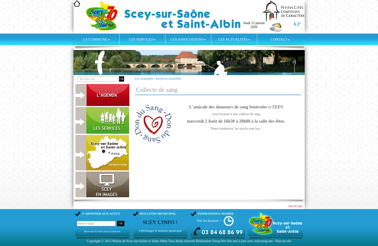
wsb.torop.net (263, 241)
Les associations (188, 39)
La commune (96, 39)
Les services (142, 39)
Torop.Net (219, 241)
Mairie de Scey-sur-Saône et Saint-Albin (139, 241)
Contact (280, 39)
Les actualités (234, 39)
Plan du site (283, 241)
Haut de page (295, 206)
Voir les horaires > (209, 221)
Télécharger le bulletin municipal (160, 230)
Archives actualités (168, 78)
